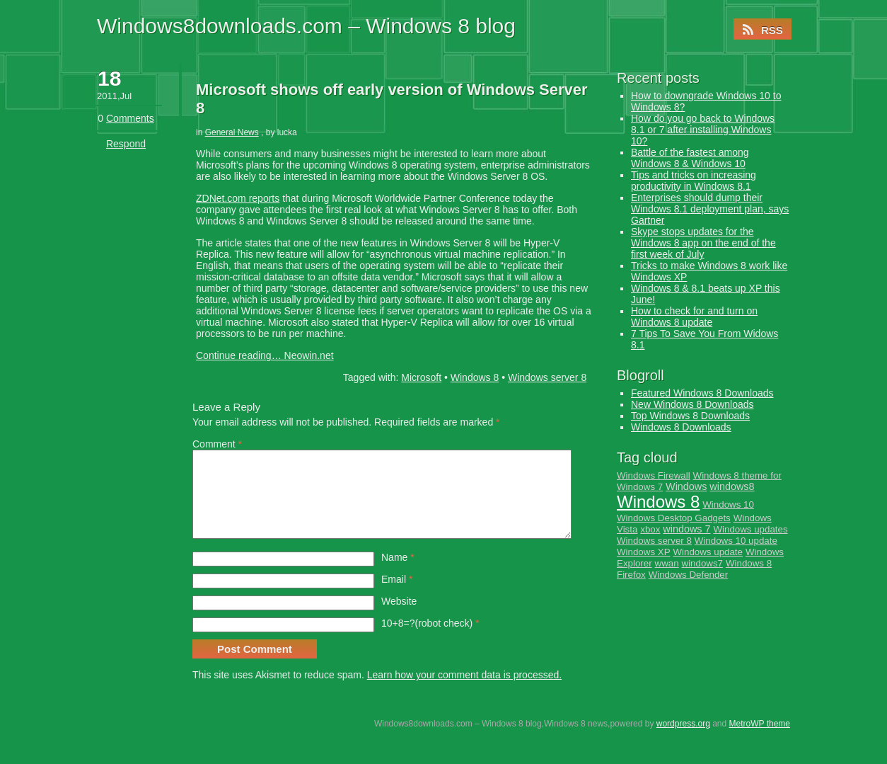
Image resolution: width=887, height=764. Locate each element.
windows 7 (686, 529)
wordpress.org (683, 741)
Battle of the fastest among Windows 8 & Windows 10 (690, 158)
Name (397, 574)
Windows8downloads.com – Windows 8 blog (306, 26)
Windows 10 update (736, 540)
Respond (126, 143)
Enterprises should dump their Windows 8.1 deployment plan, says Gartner (710, 209)
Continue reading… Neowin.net (265, 355)
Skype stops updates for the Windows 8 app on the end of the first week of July (703, 243)
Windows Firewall (653, 475)
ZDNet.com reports (237, 198)
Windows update (708, 552)
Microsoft (421, 377)
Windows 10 (728, 504)
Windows (686, 486)
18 (109, 78)
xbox (650, 529)
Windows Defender (689, 574)
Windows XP (644, 552)
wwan (667, 563)
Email (396, 596)
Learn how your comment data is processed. (464, 691)
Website (399, 618)
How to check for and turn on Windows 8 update (694, 316)
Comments (130, 118)
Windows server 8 (547, 377)
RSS (772, 30)
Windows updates (750, 529)
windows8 (731, 486)
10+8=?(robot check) (427, 640)
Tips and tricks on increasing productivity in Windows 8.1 (693, 180)
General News (232, 132)
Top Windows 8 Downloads (690, 415)
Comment (217, 444)
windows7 (703, 563)
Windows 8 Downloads (681, 427)
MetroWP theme (759, 741)
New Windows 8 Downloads (692, 404)
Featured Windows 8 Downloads (702, 393)
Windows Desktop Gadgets (674, 518)
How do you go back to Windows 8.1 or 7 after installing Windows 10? (703, 130)
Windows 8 (475, 377)
